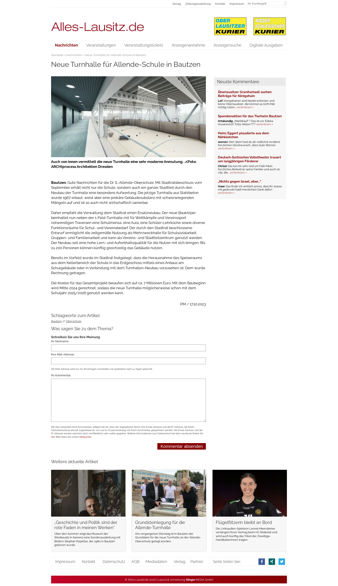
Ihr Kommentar (61, 375)
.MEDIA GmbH (199, 579)
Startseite (57, 55)
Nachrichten (74, 55)
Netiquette (85, 437)
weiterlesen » (245, 107)
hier (53, 437)
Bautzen (56, 321)
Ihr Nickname (60, 341)
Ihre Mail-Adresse (62, 354)
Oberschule (73, 321)
